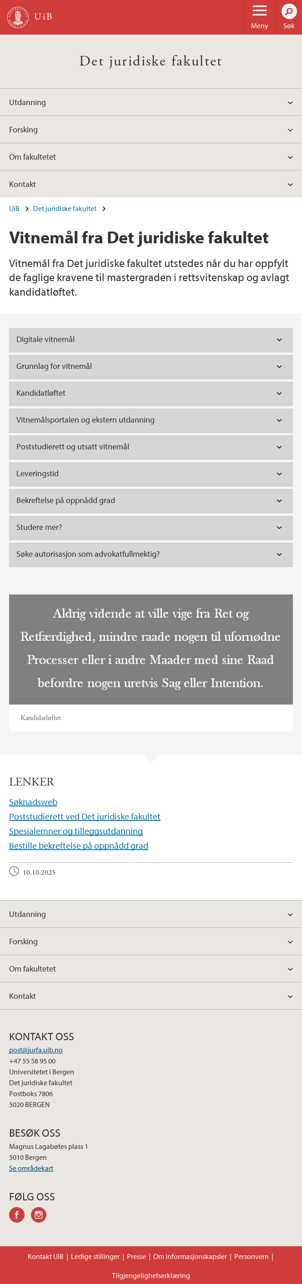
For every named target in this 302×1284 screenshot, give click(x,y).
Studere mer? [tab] (39, 527)
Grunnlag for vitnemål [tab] (54, 366)
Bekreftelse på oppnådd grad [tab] (65, 500)
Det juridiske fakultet (151, 61)
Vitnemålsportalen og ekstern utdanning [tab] (85, 419)
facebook (20, 1216)
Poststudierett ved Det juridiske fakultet (85, 816)
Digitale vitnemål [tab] (45, 339)
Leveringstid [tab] (37, 473)
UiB (14, 208)
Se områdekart (31, 1168)
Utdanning (27, 102)
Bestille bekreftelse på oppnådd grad (78, 845)
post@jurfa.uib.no (36, 1049)
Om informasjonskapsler (190, 1256)
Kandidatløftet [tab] (40, 393)
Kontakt (22, 184)
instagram (42, 1216)
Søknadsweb (33, 801)
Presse (136, 1256)
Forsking (23, 129)
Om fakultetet (32, 156)
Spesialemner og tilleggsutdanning (76, 830)
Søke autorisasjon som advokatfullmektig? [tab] (88, 554)
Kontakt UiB (46, 1256)
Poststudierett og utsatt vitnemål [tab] (72, 446)
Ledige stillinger (95, 1256)
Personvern (251, 1256)
